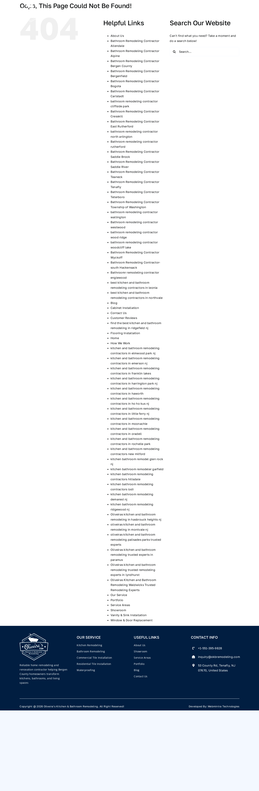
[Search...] (204, 51)
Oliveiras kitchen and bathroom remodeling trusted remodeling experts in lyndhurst (133, 570)
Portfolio (150, 11)
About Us (117, 36)
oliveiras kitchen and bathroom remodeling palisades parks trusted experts (136, 539)
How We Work (120, 343)
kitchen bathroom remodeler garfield (137, 469)
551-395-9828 (221, 11)
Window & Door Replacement (131, 620)
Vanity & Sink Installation (129, 615)
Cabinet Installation (125, 308)
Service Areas (120, 605)
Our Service (119, 595)
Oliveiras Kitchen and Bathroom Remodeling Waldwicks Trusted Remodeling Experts (133, 585)
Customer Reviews (124, 318)
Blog (168, 11)
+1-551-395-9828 (210, 648)
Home (75, 11)
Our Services (122, 11)
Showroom (118, 610)
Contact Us (187, 11)
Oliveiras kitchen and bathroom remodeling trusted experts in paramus (133, 555)
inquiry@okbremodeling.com (219, 657)
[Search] (174, 51)
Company (94, 11)
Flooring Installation (125, 333)
